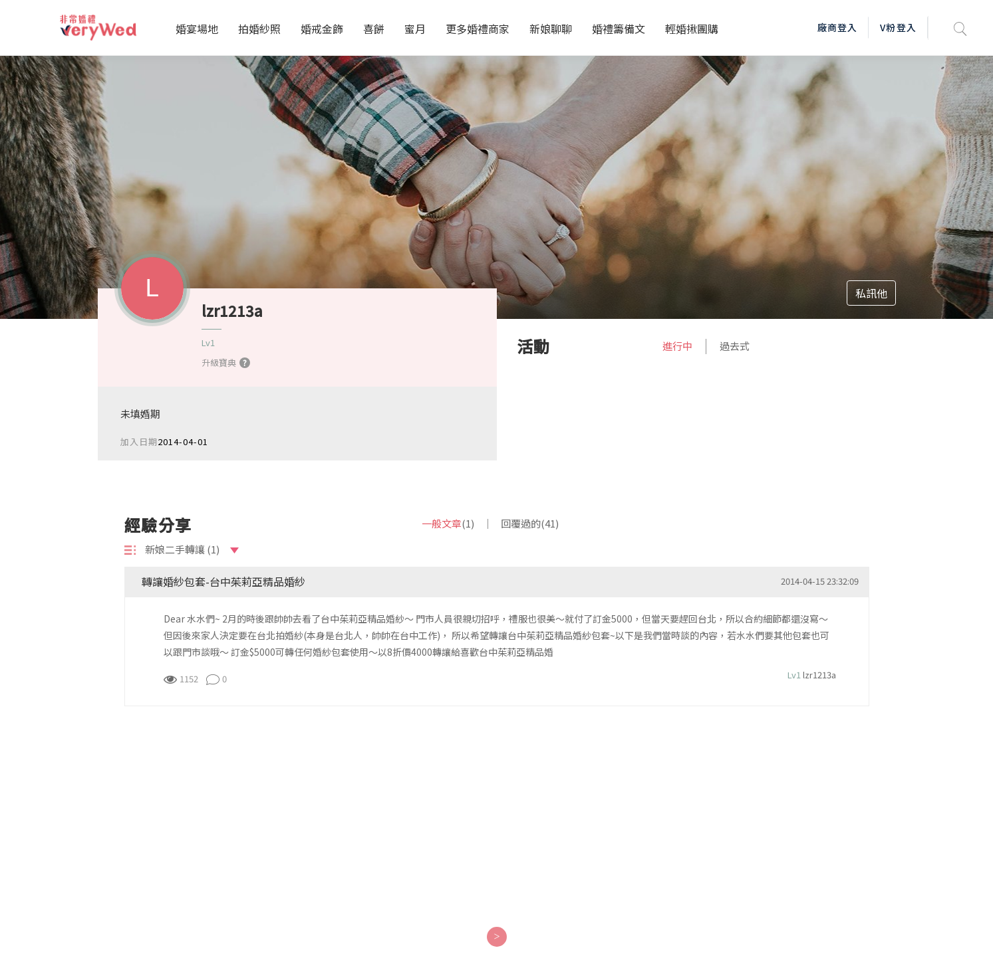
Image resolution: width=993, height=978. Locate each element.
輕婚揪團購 (691, 29)
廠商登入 (837, 27)
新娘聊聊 (550, 29)
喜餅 (373, 29)
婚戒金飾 (322, 29)
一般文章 (448, 523)
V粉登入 (898, 27)
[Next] (496, 937)
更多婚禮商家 (477, 29)
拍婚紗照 (259, 29)
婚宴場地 (197, 29)
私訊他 (871, 293)
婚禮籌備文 (618, 29)
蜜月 (415, 29)
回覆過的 (530, 523)
